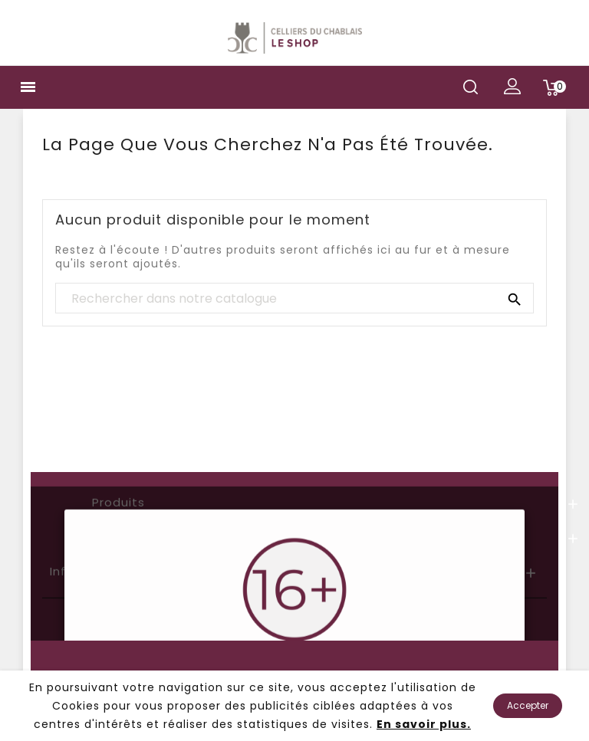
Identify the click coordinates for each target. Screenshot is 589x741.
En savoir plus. (424, 724)
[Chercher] (294, 299)
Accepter (527, 705)
